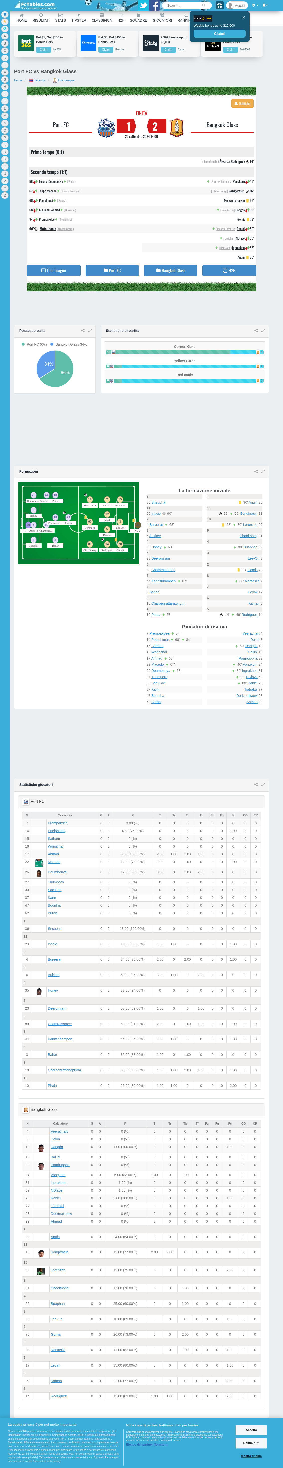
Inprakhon (238, 247)
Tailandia (37, 80)
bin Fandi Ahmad (49, 209)
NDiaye (240, 238)
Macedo (157, 664)
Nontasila (225, 248)
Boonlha (157, 696)
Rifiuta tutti (251, 1443)
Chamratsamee (163, 570)
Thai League (63, 80)
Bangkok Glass (222, 124)
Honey (61, 200)
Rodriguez (250, 615)
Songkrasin (210, 161)
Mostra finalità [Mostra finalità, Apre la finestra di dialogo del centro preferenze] (251, 1456)
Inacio (156, 513)
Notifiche (242, 103)
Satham (157, 646)
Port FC (61, 124)
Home (22, 17)
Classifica (102, 17)
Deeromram (65, 229)
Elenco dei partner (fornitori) (147, 1444)
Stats (60, 17)
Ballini (252, 652)
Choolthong (220, 191)
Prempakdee (47, 219)
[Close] (244, 17)
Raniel (241, 228)
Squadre (138, 17)
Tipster (78, 17)
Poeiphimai (46, 200)
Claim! (219, 33)
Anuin (241, 257)
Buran (156, 702)
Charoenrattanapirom (167, 603)
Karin (155, 689)
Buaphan (229, 238)
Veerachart (251, 633)
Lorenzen (250, 525)
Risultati (41, 17)
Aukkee (155, 536)
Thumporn (159, 677)
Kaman (253, 603)
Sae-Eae (158, 683)
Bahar (154, 592)
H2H (120, 17)
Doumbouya (160, 671)
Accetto (251, 1430)
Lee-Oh (254, 558)
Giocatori (162, 17)
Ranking (185, 17)
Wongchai (159, 652)
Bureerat (70, 210)
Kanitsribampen (70, 191)
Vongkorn (239, 181)
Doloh (255, 640)
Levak (252, 592)
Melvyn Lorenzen (234, 200)
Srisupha (158, 502)
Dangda (240, 209)
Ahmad (156, 658)
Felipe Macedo (48, 190)
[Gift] (220, 5)
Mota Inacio (48, 228)
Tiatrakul (251, 689)
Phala (71, 181)
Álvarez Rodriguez (232, 161)
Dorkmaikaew (247, 696)
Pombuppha (248, 658)
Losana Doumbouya (51, 181)
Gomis (241, 219)
